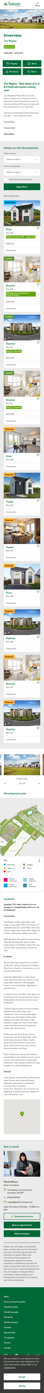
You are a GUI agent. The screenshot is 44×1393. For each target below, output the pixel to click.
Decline (22, 1386)
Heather (22, 341)
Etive (22, 227)
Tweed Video (9, 128)
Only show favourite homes (18, 180)
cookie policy (9, 1368)
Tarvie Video (9, 122)
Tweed (22, 494)
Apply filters (22, 187)
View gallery (9, 134)
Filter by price (10, 154)
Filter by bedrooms (12, 166)
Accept (22, 1377)
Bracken (22, 284)
